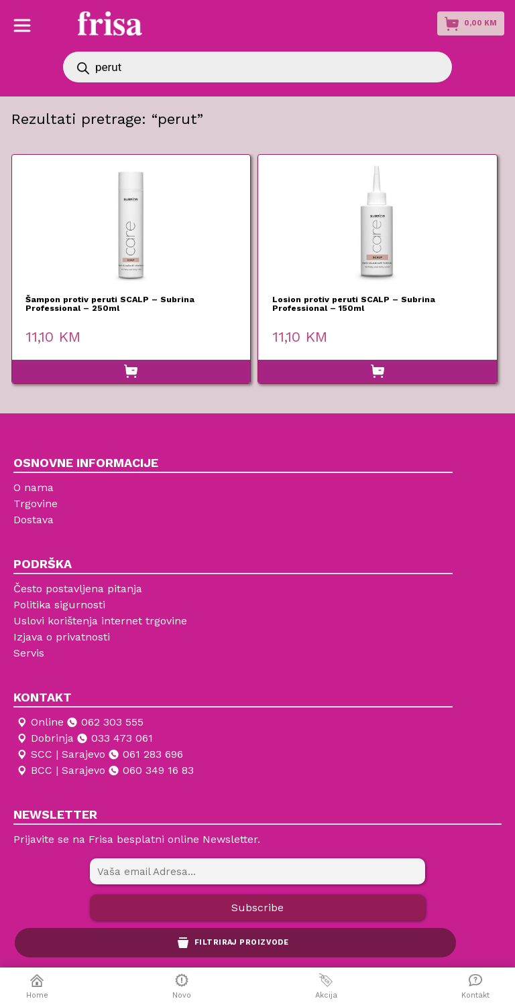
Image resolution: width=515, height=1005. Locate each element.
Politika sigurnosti (59, 604)
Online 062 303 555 (79, 722)
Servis (28, 653)
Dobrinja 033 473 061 (84, 738)
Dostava (33, 519)
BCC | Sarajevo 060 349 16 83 (104, 770)
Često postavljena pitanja (77, 588)
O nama (33, 487)
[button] (131, 372)
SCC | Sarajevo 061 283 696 (99, 754)
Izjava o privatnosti (61, 636)
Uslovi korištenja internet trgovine (100, 620)
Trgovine (35, 503)
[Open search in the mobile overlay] (257, 67)
